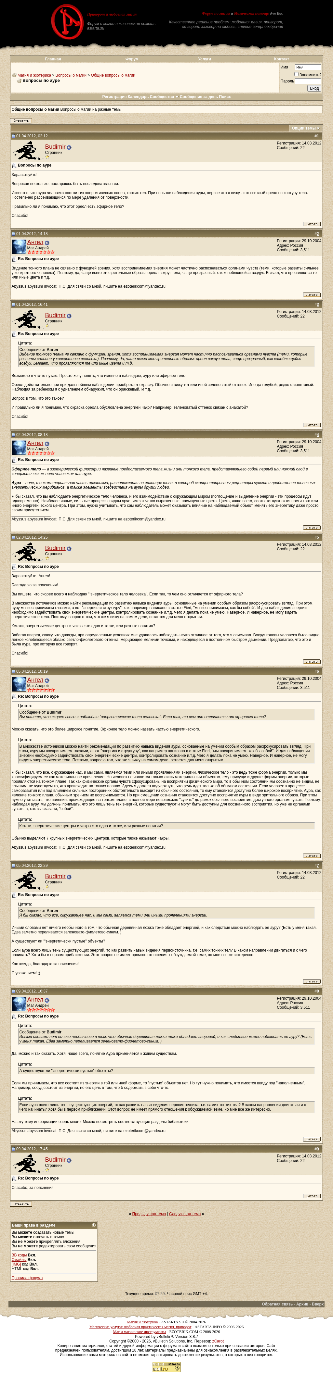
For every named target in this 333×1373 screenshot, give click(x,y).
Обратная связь (277, 1304)
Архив (302, 1304)
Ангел (35, 242)
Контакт (281, 59)
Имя (284, 67)
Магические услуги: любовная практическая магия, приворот (140, 1327)
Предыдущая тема (149, 1214)
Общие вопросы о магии (113, 75)
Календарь (138, 96)
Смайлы (19, 1259)
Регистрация (114, 96)
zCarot (218, 1341)
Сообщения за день (199, 96)
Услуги (204, 59)
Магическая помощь (251, 13)
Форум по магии (216, 13)
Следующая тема (185, 1214)
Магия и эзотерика (34, 75)
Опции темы (304, 128)
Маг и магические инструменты (139, 1331)
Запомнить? (307, 75)
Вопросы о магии (71, 75)
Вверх (318, 1304)
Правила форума (27, 1278)
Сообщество (164, 96)
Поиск (225, 96)
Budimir (55, 146)
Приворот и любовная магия (112, 14)
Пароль (287, 81)
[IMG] (16, 1264)
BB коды (19, 1255)
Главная (53, 59)
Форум (132, 59)
